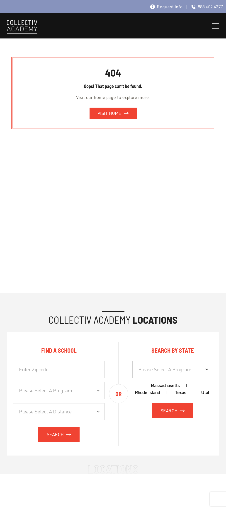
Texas (180, 393)
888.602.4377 (207, 7)
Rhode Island (147, 393)
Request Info (166, 7)
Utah (205, 393)
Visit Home (109, 113)
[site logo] (22, 26)
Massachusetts (165, 385)
